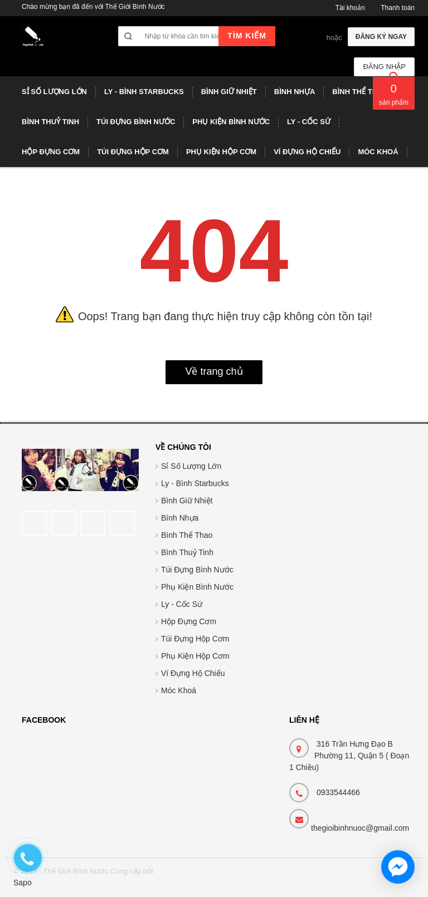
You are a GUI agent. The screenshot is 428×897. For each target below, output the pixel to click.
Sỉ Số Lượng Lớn (191, 466)
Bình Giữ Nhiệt (186, 500)
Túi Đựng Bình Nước (197, 569)
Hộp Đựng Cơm (188, 621)
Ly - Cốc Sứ (181, 604)
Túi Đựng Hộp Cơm (195, 638)
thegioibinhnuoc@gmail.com (360, 828)
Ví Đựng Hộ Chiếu (193, 673)
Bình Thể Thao (186, 535)
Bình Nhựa (179, 517)
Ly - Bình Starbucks (195, 483)
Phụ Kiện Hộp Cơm (195, 655)
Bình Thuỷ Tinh (187, 552)
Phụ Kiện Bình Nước (197, 586)
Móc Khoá (178, 690)
